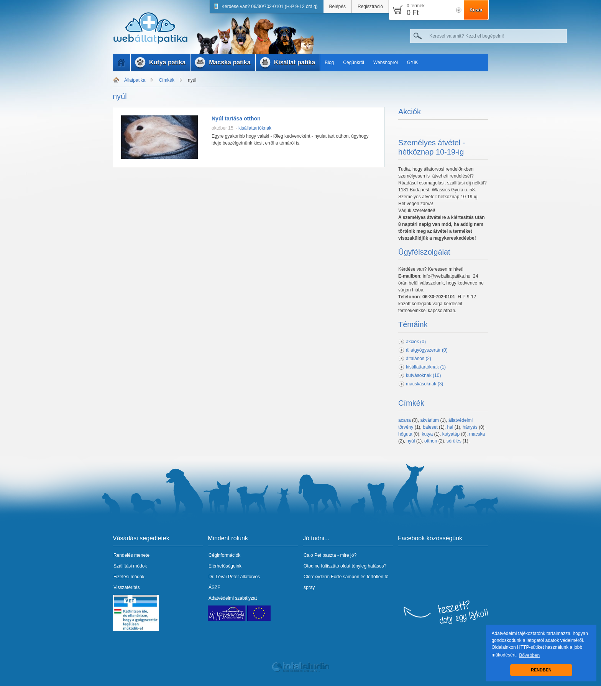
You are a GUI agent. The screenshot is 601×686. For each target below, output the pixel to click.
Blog (329, 62)
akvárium (429, 420)
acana (404, 420)
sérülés (454, 441)
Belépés (337, 6)
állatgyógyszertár (427, 350)
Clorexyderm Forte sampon (331, 576)
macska (477, 434)
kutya (427, 434)
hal (450, 427)
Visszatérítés (126, 587)
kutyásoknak (423, 375)
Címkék (166, 80)
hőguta (405, 434)
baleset (430, 427)
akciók (416, 341)
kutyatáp (451, 434)
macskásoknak (424, 384)
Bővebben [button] (529, 655)
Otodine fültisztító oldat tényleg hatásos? (345, 566)
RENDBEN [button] (541, 670)
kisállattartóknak (254, 128)
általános (418, 358)
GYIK (412, 62)
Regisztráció (370, 6)
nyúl (192, 80)
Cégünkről (353, 62)
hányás (470, 427)
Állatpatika (134, 80)
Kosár (476, 10)
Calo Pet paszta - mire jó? (330, 555)
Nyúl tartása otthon (236, 118)
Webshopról (385, 62)
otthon (430, 441)
